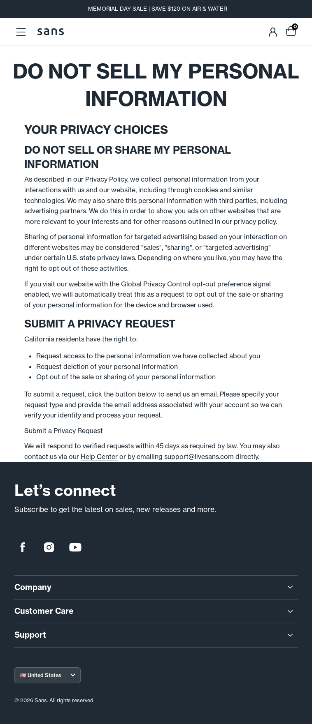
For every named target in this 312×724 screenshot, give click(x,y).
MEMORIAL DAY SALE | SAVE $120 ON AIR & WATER (157, 8)
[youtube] (75, 547)
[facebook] (22, 547)
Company (154, 587)
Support (154, 635)
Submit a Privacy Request (63, 431)
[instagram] (49, 547)
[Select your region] (47, 675)
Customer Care (154, 611)
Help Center (99, 456)
